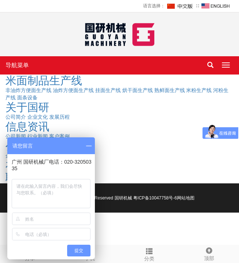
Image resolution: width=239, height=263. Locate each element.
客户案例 (59, 136)
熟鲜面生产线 (169, 90)
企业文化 (37, 117)
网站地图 (185, 198)
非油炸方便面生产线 (28, 90)
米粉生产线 (199, 90)
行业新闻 (37, 136)
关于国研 (27, 107)
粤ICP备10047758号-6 (155, 198)
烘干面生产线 (137, 90)
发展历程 (59, 117)
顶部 (209, 253)
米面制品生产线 (43, 81)
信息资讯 (27, 127)
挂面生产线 (108, 90)
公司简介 (15, 117)
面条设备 (27, 97)
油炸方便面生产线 (73, 90)
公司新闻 (15, 136)
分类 (149, 253)
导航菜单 (17, 65)
